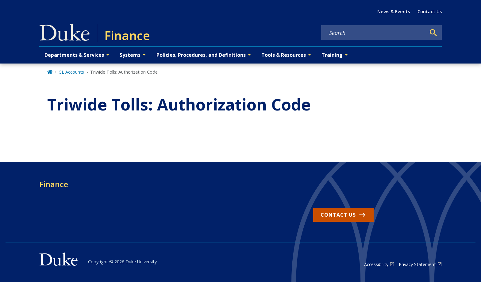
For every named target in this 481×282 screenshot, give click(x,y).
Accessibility (376, 264)
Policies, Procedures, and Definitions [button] (201, 55)
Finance (53, 184)
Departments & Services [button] (74, 55)
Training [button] (332, 55)
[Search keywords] (373, 33)
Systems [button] (130, 55)
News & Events (393, 11)
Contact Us (430, 11)
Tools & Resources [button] (283, 55)
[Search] (433, 33)
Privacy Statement (417, 264)
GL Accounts (71, 72)
